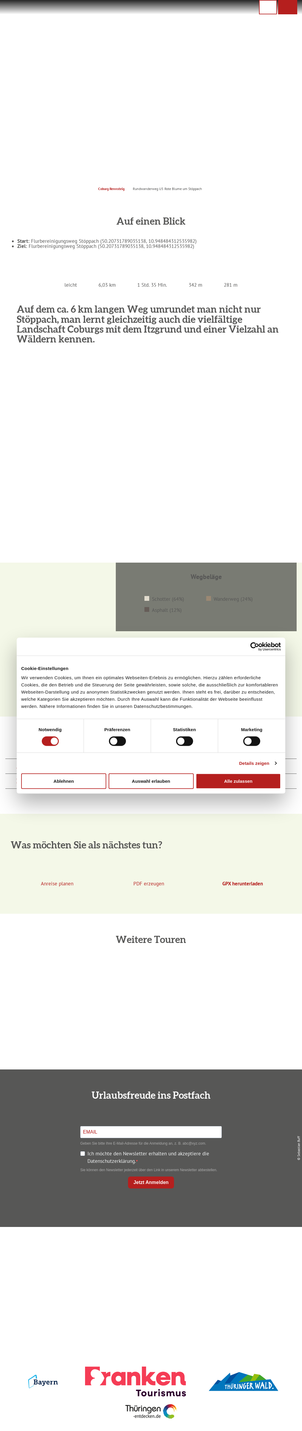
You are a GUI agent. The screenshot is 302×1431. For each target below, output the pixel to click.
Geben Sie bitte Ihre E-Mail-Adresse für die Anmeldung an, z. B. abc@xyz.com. (143, 1143)
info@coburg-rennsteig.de (58, 1286)
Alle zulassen (238, 781)
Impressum (250, 1245)
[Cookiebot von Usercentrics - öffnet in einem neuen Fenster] (255, 646)
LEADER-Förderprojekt (250, 1287)
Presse (250, 1266)
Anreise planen (149, 1245)
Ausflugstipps (149, 1276)
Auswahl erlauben (151, 781)
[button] (287, 7)
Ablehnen (63, 781)
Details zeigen (254, 762)
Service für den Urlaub (250, 1276)
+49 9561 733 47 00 (55, 1279)
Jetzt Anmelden (151, 1182)
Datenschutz (250, 1256)
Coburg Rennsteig (111, 188)
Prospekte (150, 1266)
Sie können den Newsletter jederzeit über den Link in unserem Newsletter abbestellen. (148, 1170)
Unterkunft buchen (150, 1256)
